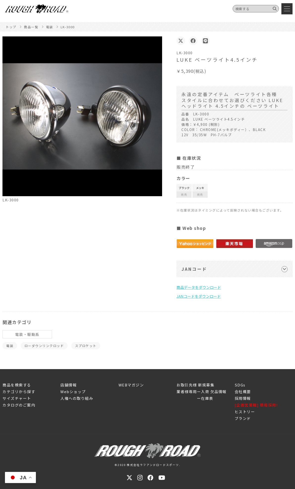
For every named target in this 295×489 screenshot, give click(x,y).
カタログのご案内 (18, 405)
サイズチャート (16, 398)
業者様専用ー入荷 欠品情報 (201, 391)
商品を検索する (16, 384)
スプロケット (86, 345)
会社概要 (243, 391)
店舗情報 (68, 384)
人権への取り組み (76, 398)
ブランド (243, 418)
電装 (9, 345)
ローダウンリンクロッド (44, 345)
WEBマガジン (131, 384)
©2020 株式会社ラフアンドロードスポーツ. (147, 465)
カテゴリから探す (18, 391)
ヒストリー (245, 411)
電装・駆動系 (27, 334)
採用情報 (243, 398)
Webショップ (73, 391)
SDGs (240, 384)
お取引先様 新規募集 (195, 384)
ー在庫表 (194, 398)
